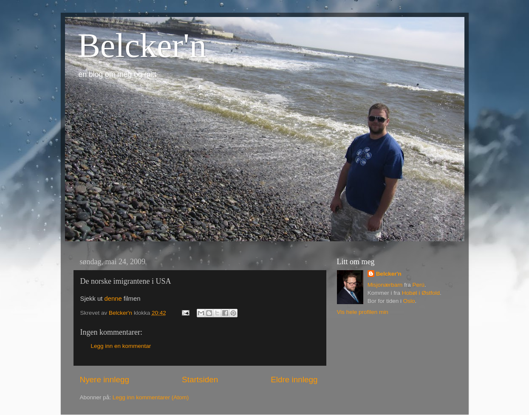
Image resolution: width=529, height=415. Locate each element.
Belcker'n (142, 45)
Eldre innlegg (294, 379)
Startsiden (200, 379)
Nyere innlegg (105, 379)
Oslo (409, 301)
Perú (418, 285)
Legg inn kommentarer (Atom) (151, 397)
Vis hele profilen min (362, 312)
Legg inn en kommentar (121, 346)
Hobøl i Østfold (421, 293)
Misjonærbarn (385, 285)
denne (113, 298)
